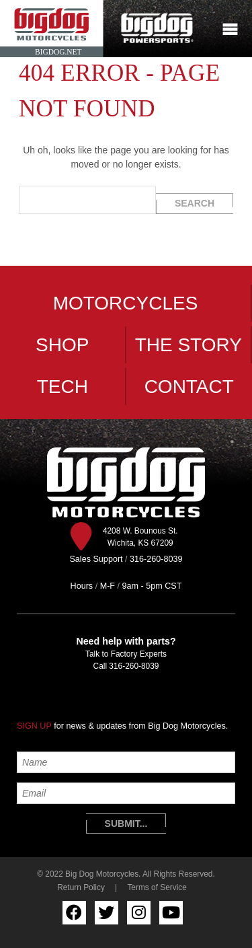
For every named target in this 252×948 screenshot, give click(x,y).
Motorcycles (125, 303)
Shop (62, 344)
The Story (188, 344)
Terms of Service (157, 887)
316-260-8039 (134, 666)
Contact (189, 386)
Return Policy (81, 887)
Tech (62, 386)
